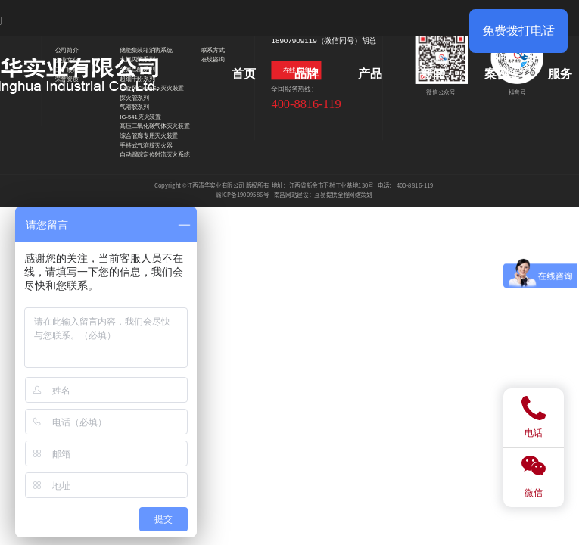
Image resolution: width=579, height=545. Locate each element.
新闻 (433, 73)
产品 (370, 73)
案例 (496, 73)
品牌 (306, 73)
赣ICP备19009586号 (242, 194)
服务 (560, 73)
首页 (244, 73)
